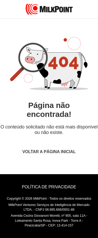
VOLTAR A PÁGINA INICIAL (49, 151)
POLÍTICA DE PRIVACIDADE (49, 187)
